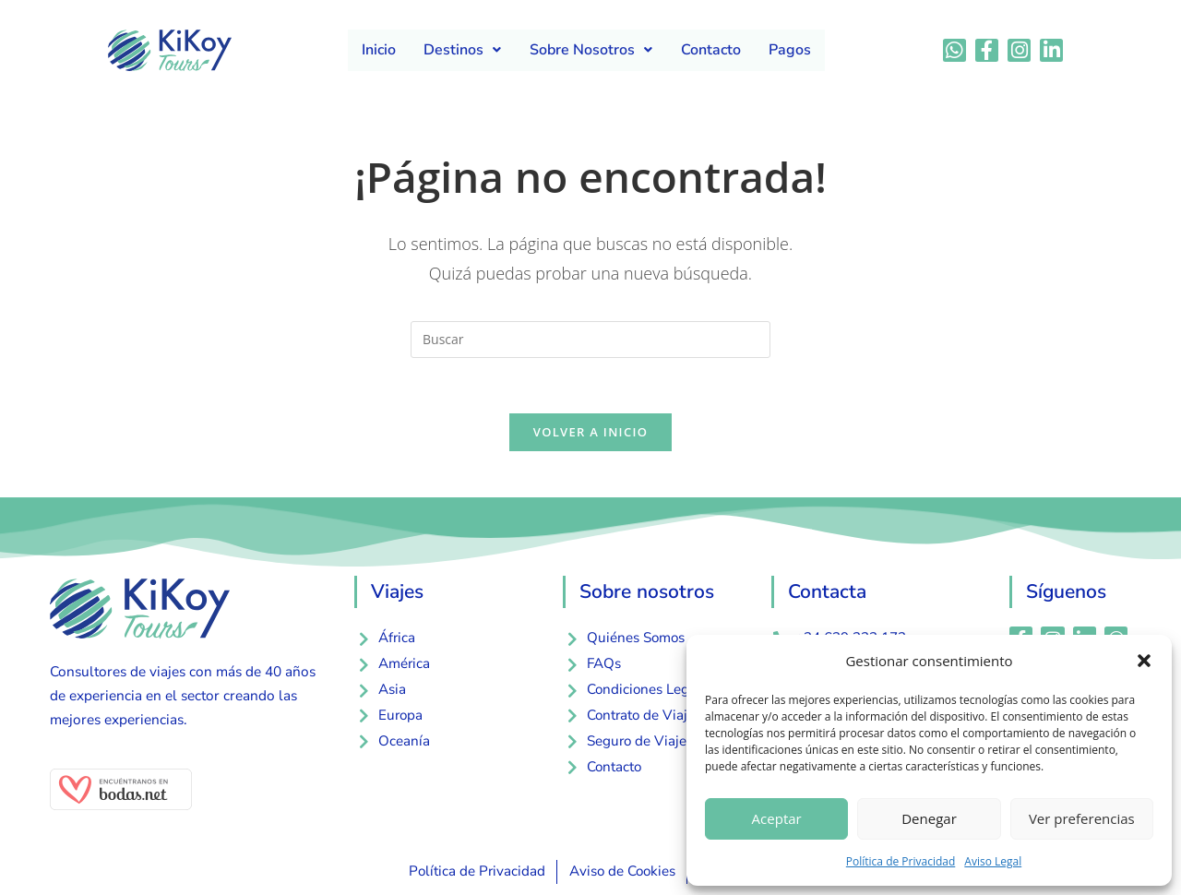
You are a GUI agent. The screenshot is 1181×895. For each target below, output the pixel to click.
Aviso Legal (992, 861)
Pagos (789, 50)
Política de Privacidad (900, 861)
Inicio (380, 50)
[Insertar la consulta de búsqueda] (590, 339)
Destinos (463, 50)
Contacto (710, 50)
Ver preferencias (1082, 818)
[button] (1144, 660)
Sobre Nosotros (591, 50)
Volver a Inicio (590, 432)
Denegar (929, 818)
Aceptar (777, 818)
